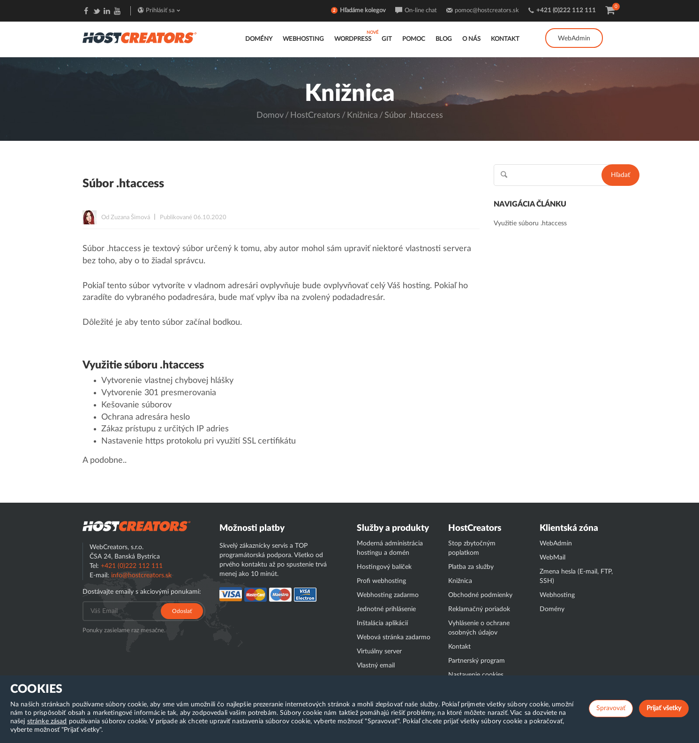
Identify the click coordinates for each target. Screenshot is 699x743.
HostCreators (315, 115)
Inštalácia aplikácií (382, 623)
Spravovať (610, 708)
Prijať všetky (663, 708)
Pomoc (413, 39)
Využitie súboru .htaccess (530, 223)
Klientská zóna (569, 528)
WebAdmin (574, 38)
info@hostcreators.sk (141, 575)
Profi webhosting (381, 581)
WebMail (552, 557)
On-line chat (421, 11)
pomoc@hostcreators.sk (487, 11)
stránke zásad (47, 721)
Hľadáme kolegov (363, 11)
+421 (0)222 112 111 (566, 11)
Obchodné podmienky (480, 595)
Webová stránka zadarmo (393, 637)
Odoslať (182, 611)
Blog (444, 39)
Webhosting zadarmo (388, 595)
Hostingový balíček (384, 567)
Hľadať (620, 175)
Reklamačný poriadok (479, 609)
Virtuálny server (379, 651)
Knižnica (362, 115)
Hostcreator (136, 526)
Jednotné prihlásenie (386, 609)
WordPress (352, 39)
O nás (471, 39)
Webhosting (303, 39)
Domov (270, 115)
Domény (258, 39)
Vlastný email (376, 665)
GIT (387, 39)
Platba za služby (471, 567)
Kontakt (505, 39)
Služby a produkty (393, 528)
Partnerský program (476, 661)
